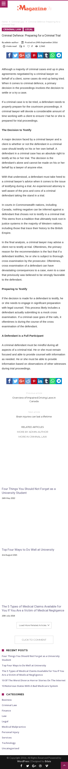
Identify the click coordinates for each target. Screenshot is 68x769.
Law (4, 716)
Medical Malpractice (14, 726)
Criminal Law (18, 22)
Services (7, 737)
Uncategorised (10, 748)
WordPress (23, 761)
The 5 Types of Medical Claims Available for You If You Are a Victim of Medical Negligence (33, 608)
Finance (6, 710)
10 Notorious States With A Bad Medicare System (30, 686)
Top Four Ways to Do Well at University (28, 549)
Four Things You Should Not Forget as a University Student (29, 491)
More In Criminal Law (32, 436)
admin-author (11, 42)
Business (7, 699)
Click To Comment (34, 639)
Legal (29, 29)
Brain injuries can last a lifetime (34, 414)
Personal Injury (10, 732)
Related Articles (32, 427)
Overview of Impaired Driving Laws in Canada (34, 397)
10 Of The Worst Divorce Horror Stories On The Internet (33, 680)
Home (5, 22)
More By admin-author (32, 431)
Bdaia (48, 761)
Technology (9, 743)
